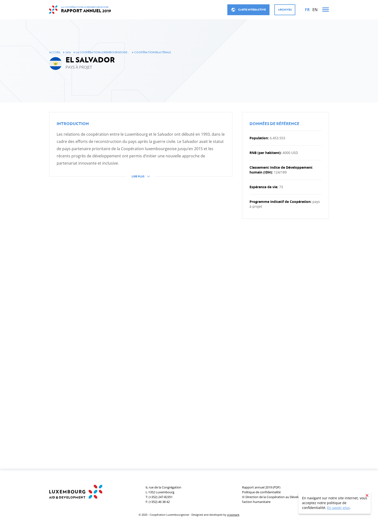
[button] (141, 149)
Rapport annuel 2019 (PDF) (261, 487)
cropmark (233, 514)
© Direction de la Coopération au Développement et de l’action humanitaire (281, 499)
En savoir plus (338, 507)
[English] (314, 10)
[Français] (307, 10)
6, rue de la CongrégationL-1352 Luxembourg (163, 489)
